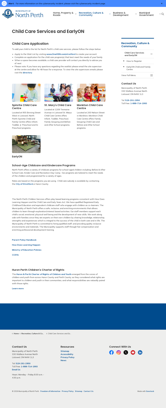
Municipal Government (146, 14)
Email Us (16, 369)
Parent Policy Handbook (24, 240)
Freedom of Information (50, 391)
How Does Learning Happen (26, 245)
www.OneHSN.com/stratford (60, 54)
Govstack (150, 391)
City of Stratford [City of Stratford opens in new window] (24, 184)
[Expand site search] (162, 14)
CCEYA (15, 255)
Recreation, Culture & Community (91, 14)
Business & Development (121, 14)
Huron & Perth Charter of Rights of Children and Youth (43, 274)
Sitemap (65, 351)
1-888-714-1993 (138, 103)
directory (27, 72)
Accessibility (67, 354)
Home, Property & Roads (63, 14)
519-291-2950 (132, 100)
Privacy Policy (67, 357)
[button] (135, 75)
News (63, 360)
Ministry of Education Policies (26, 250)
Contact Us (88, 391)
